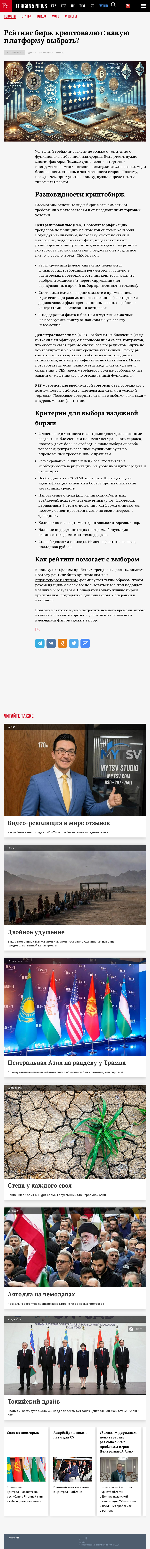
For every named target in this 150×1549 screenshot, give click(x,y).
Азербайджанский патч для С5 (70, 1434)
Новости (10, 17)
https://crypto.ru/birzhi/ (56, 580)
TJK (73, 6)
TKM (83, 6)
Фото (57, 17)
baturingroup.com (104, 1545)
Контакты (14, 1537)
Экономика (46, 52)
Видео (43, 17)
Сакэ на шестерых (23, 1432)
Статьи (27, 17)
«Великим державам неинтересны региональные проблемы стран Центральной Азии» (118, 1441)
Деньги (32, 52)
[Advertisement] (75, 684)
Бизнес (60, 52)
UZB (93, 6)
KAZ (53, 6)
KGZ (63, 6)
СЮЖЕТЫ (73, 17)
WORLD (105, 6)
